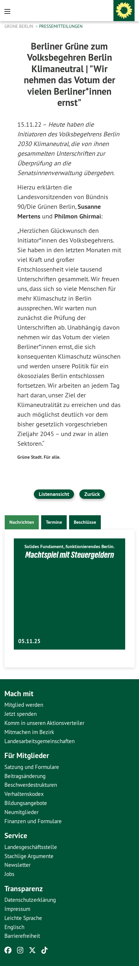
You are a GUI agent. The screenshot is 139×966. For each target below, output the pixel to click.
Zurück (92, 494)
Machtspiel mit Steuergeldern (69, 555)
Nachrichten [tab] (21, 522)
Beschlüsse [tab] (85, 522)
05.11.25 (29, 641)
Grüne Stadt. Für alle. (39, 457)
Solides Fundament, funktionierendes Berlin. (69, 546)
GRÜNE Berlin (19, 26)
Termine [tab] (54, 522)
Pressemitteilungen (61, 26)
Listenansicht (54, 494)
